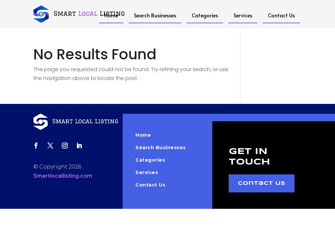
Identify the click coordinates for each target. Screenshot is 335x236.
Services (243, 15)
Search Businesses (155, 15)
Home (111, 15)
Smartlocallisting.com (62, 176)
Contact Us (281, 15)
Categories (205, 15)
